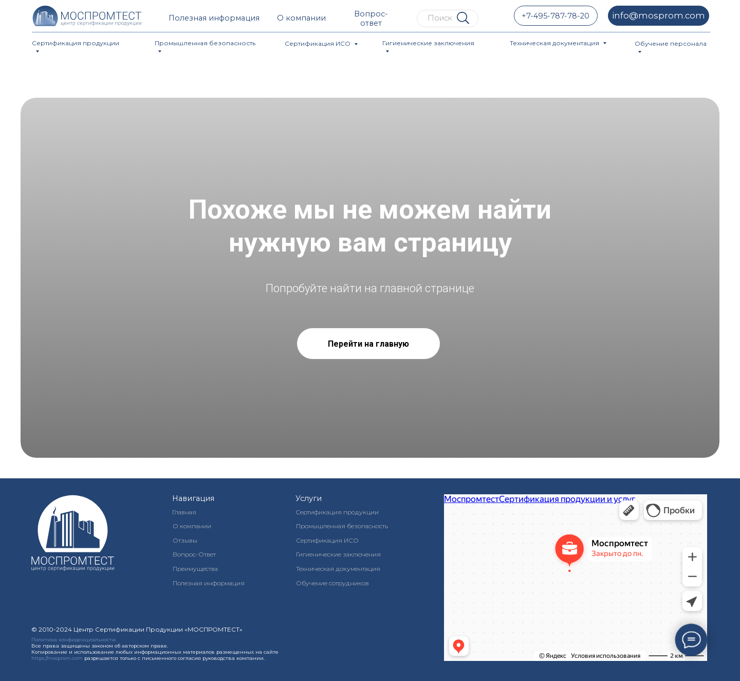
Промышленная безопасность (205, 43)
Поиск (440, 18)
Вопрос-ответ (371, 18)
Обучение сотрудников (332, 583)
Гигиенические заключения (428, 43)
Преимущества (195, 568)
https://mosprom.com (57, 658)
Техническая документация (554, 43)
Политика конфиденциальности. (74, 639)
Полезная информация (214, 18)
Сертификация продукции (75, 43)
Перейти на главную (368, 344)
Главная (184, 512)
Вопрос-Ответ (194, 554)
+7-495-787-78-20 (555, 16)
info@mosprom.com (658, 15)
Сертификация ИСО (317, 43)
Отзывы (185, 540)
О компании (301, 18)
